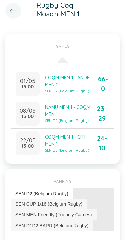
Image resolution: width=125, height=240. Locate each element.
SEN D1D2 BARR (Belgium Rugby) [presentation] (51, 225)
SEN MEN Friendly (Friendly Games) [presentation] (53, 214)
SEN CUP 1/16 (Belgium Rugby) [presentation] (48, 204)
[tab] (42, 193)
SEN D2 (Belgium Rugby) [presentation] (41, 193)
